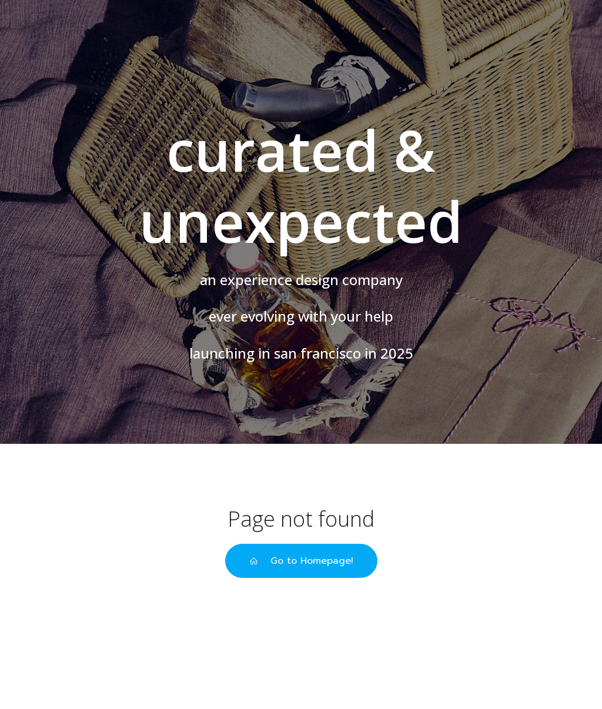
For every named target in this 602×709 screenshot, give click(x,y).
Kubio (406, 673)
